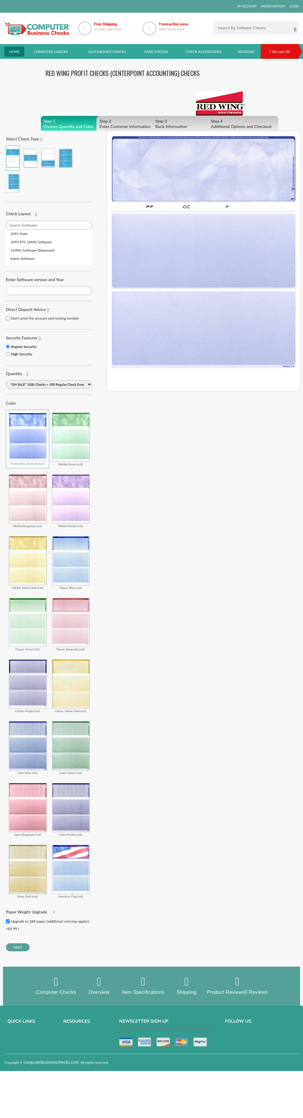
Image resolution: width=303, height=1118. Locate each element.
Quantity (14, 373)
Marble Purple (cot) (71, 500)
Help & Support (19, 1087)
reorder (246, 52)
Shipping (186, 985)
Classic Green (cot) (28, 624)
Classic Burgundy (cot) (71, 624)
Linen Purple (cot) (71, 809)
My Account (247, 6)
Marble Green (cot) (71, 439)
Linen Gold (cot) (28, 871)
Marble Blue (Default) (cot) (27, 439)
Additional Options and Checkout (243, 124)
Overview (98, 985)
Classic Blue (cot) (71, 562)
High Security (21, 354)
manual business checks (83, 1062)
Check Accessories (204, 52)
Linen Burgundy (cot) (28, 809)
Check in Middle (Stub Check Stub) (31, 158)
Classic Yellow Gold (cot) (71, 686)
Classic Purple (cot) (28, 686)
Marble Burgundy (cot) (28, 500)
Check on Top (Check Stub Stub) (13, 158)
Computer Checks (56, 985)
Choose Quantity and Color (76, 124)
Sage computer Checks (82, 1037)
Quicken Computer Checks (84, 1070)
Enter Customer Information (131, 124)
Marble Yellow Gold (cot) (28, 562)
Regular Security (24, 346)
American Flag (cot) (71, 871)
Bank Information (187, 124)
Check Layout (18, 213)
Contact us (16, 1062)
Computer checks (51, 52)
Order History (273, 6)
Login (294, 6)
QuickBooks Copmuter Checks (87, 1054)
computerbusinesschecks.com (51, 1114)
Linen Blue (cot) (28, 747)
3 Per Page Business (66, 158)
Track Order (16, 1079)
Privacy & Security (21, 1046)
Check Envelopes (77, 1087)
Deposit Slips (73, 1079)
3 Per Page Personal (13, 183)
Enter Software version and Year (35, 279)
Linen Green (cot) (71, 747)
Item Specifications (143, 985)
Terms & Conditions (22, 1054)
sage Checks (156, 52)
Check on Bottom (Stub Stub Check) (48, 158)
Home (14, 52)
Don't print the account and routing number (45, 318)
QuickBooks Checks (107, 52)
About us (14, 1037)
